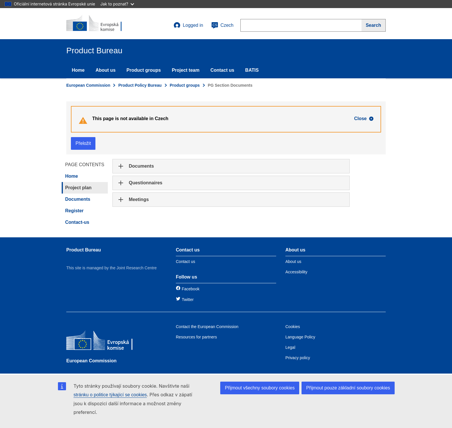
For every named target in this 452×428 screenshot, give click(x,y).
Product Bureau (83, 249)
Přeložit (83, 143)
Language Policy (300, 337)
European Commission (88, 85)
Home (78, 70)
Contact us (222, 70)
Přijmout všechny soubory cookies (260, 387)
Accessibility (296, 272)
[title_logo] (101, 23)
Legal (290, 347)
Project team (185, 70)
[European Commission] (108, 342)
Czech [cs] (222, 25)
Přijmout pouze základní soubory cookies (348, 387)
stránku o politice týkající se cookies (110, 394)
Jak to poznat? (117, 3)
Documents (77, 199)
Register (74, 210)
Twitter (187, 299)
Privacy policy (297, 357)
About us (105, 70)
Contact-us (77, 222)
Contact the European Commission (207, 326)
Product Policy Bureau (139, 85)
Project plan (78, 187)
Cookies (292, 326)
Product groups (144, 70)
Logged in (188, 25)
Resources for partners (196, 337)
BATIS (252, 70)
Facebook (190, 289)
